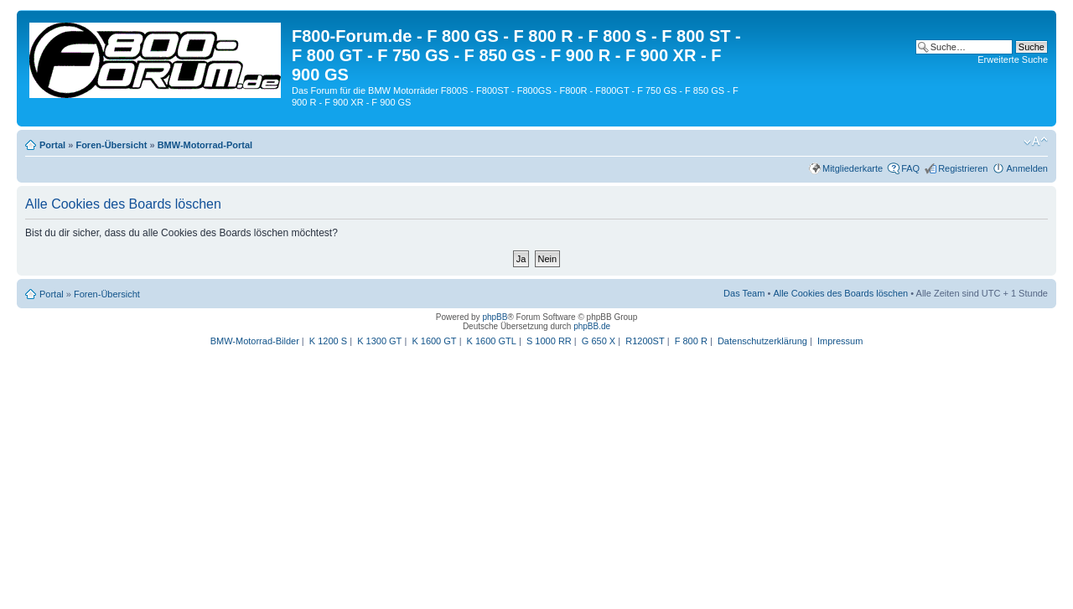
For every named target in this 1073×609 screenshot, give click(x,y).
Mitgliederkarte (852, 168)
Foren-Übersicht (111, 145)
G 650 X (598, 341)
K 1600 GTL (491, 341)
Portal (52, 145)
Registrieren (962, 168)
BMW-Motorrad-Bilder (254, 341)
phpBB (494, 317)
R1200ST (644, 341)
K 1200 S (328, 341)
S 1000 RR (549, 341)
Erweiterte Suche (1012, 59)
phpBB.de (591, 326)
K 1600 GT (434, 341)
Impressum (840, 341)
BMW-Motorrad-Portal (205, 145)
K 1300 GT (379, 341)
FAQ (910, 168)
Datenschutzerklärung (762, 341)
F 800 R (691, 341)
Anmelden (1027, 168)
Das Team (744, 293)
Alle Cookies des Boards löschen (840, 293)
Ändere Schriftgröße (1036, 141)
